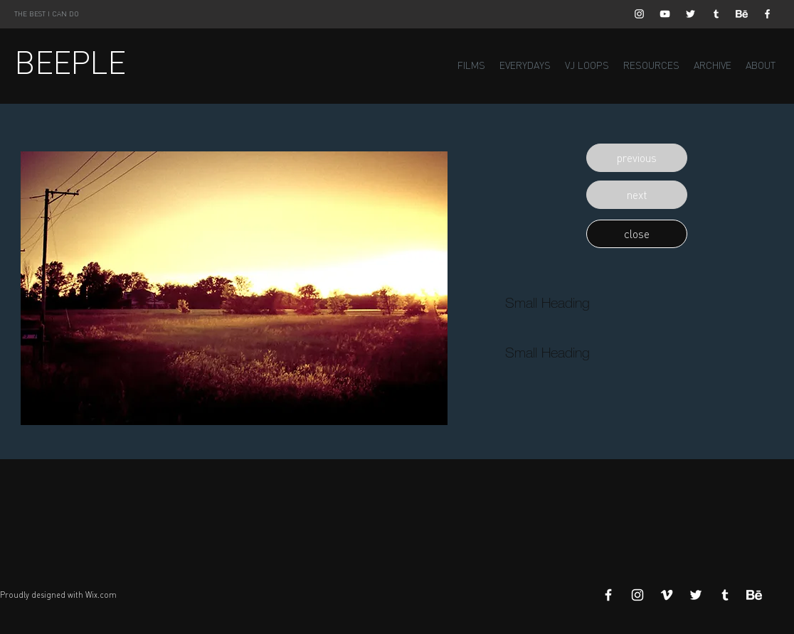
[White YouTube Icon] (665, 14)
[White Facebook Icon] (767, 14)
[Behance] (742, 14)
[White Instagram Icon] (639, 14)
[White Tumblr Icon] (716, 14)
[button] (636, 158)
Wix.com (101, 595)
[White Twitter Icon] (690, 14)
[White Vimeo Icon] (666, 595)
